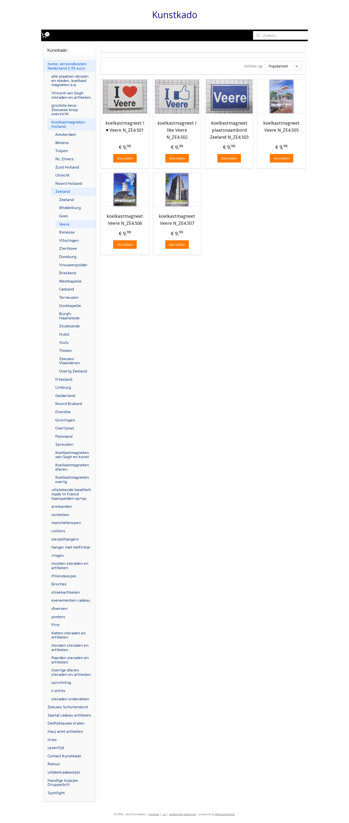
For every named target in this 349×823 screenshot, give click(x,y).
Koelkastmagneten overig (72, 479)
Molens (62, 142)
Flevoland (63, 436)
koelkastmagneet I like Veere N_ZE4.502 (177, 130)
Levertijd (56, 747)
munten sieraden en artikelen (69, 565)
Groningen (65, 420)
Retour (54, 764)
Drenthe (63, 411)
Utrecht (62, 175)
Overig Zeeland (73, 371)
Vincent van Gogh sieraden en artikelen (71, 95)
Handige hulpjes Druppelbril (63, 782)
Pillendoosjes (63, 576)
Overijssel (64, 428)
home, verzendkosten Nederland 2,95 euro (67, 66)
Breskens (67, 272)
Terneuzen (69, 297)
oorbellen (60, 514)
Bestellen (125, 158)
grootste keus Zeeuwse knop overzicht (64, 109)
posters (58, 616)
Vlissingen (69, 240)
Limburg (63, 387)
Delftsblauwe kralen (66, 723)
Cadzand (66, 289)
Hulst (64, 334)
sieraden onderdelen (70, 699)
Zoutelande (69, 326)
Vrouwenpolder (73, 264)
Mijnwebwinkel (225, 814)
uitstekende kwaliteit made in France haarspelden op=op (71, 494)
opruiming (61, 682)
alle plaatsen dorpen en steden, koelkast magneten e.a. (69, 80)
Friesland (63, 379)
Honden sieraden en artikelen (69, 647)
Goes (63, 215)
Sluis (64, 342)
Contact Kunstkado (64, 755)
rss (164, 814)
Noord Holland (68, 183)
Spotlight (56, 792)
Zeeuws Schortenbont (68, 707)
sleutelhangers (65, 539)
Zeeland (62, 191)
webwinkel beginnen (182, 814)
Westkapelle (70, 281)
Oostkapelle (70, 305)
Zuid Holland (67, 167)
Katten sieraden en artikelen (68, 635)
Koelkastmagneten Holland (68, 124)
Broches (58, 584)
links (52, 739)
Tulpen (61, 150)
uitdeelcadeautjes (64, 772)
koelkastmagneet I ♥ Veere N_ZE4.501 (124, 126)
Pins (55, 624)
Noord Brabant (68, 403)
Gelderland (65, 395)
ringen (57, 555)
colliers (58, 530)
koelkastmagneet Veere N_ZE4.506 (125, 219)
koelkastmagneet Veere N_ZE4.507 (177, 219)
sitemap (154, 814)
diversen (59, 608)
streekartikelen (65, 592)
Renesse (67, 232)
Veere (64, 224)
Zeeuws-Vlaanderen (69, 361)
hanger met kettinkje (70, 547)
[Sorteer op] (283, 66)
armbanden (61, 506)
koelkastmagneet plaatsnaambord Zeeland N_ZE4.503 (229, 130)
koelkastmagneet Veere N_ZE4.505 (281, 126)
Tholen (65, 350)
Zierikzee (68, 248)
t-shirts (58, 690)
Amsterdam (65, 134)
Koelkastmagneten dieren (72, 467)
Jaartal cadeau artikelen (69, 715)
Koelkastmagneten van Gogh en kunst (72, 455)
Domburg (67, 256)
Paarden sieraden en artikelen (70, 660)
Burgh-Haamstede (69, 316)
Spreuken (64, 444)
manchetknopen (66, 522)
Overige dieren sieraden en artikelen (71, 672)
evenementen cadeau (70, 600)
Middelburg (70, 207)
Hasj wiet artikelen (65, 731)
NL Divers (64, 158)
